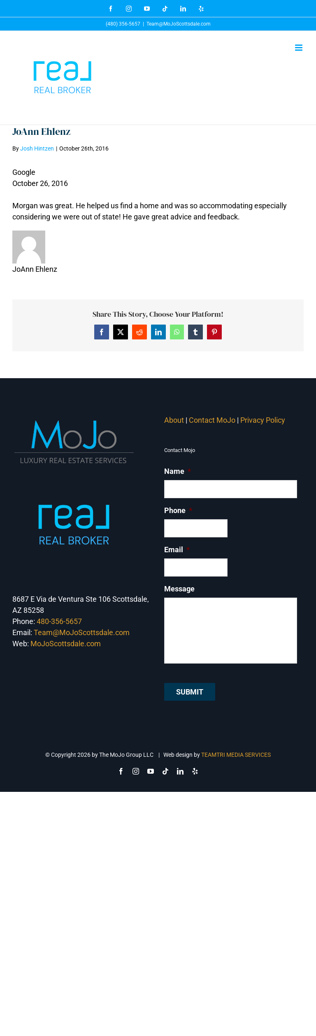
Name (177, 471)
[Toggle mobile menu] (299, 47)
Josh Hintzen (37, 148)
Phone (178, 510)
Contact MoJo (212, 420)
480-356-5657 (59, 621)
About (174, 420)
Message (179, 588)
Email (177, 549)
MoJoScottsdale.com (65, 643)
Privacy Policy (263, 420)
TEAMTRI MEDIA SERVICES (236, 754)
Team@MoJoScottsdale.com (178, 24)
